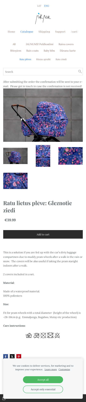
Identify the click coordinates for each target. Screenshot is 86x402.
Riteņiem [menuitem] (15, 50)
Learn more (51, 369)
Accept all (43, 379)
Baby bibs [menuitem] (49, 50)
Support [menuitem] (60, 31)
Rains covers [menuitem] (66, 44)
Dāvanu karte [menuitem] (68, 50)
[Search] (43, 71)
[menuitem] (20, 43)
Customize (64, 369)
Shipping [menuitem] (44, 31)
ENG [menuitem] (46, 5)
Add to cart (43, 234)
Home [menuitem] (11, 31)
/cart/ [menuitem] (74, 31)
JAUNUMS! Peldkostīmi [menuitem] (39, 44)
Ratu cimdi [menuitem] (61, 59)
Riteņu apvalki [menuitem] (43, 59)
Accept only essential (43, 389)
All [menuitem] (14, 44)
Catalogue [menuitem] (26, 31)
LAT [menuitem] (39, 5)
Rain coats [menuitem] (32, 50)
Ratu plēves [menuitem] (25, 59)
